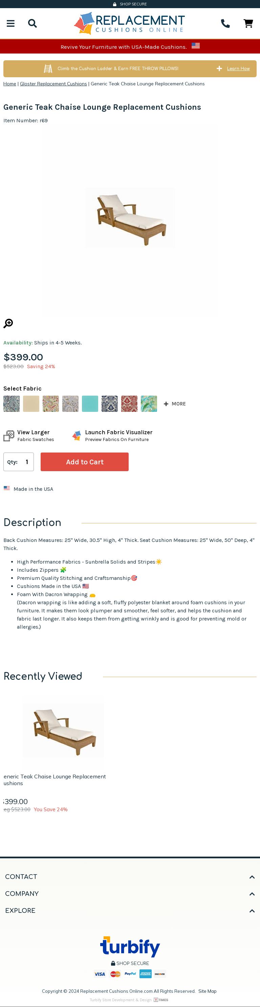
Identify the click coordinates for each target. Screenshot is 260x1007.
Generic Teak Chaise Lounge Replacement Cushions (53, 779)
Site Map (207, 991)
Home (9, 84)
